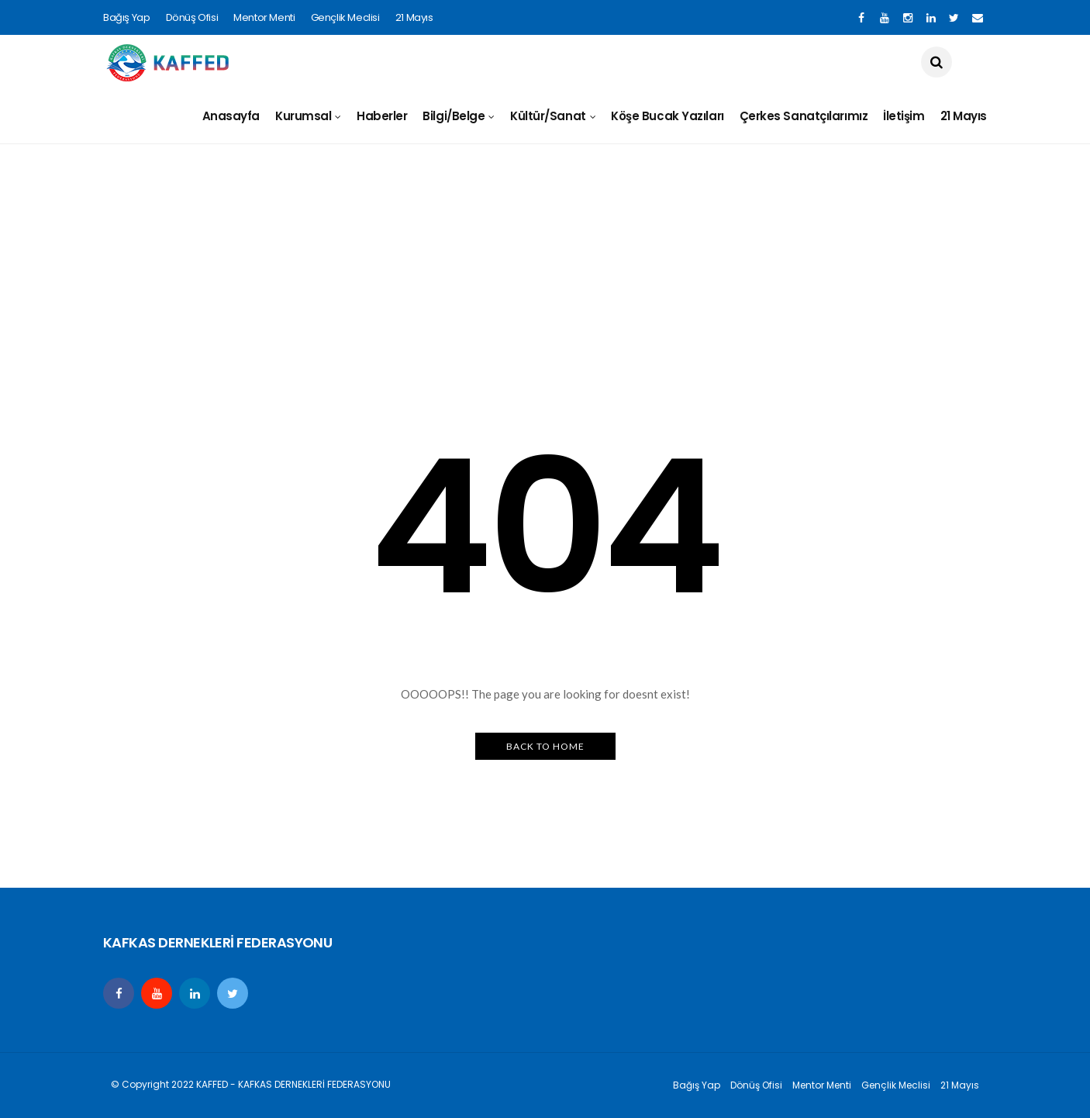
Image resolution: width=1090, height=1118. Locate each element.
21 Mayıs (414, 17)
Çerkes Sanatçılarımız (804, 116)
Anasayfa (231, 116)
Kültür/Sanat (548, 116)
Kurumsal (303, 116)
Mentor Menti (264, 17)
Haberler (382, 116)
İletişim (903, 116)
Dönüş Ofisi (192, 17)
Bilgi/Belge (454, 116)
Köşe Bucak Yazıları (667, 116)
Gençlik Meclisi (345, 17)
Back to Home (545, 746)
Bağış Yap (126, 17)
